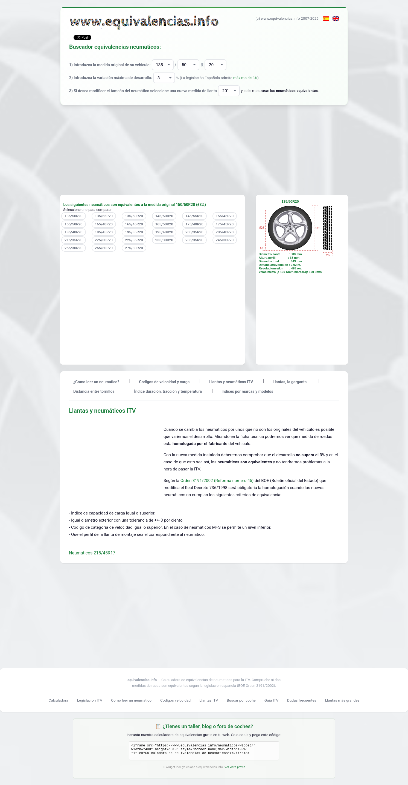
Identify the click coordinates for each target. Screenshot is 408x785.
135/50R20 (74, 216)
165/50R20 (164, 224)
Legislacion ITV (89, 700)
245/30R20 (225, 240)
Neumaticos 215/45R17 (92, 553)
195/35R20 (134, 232)
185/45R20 (104, 232)
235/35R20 (194, 240)
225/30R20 (104, 240)
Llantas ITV (208, 700)
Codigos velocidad (175, 700)
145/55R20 (194, 216)
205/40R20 (225, 232)
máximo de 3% (245, 77)
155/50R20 (74, 224)
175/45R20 (225, 224)
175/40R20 (194, 224)
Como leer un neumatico (131, 700)
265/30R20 (104, 248)
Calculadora (58, 700)
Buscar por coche (241, 700)
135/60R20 (134, 216)
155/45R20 (225, 216)
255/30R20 (74, 248)
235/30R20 (164, 240)
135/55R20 (104, 216)
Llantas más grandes (342, 700)
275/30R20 (134, 248)
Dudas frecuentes (301, 700)
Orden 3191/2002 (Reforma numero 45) (217, 480)
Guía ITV (271, 700)
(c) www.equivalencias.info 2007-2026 (287, 18)
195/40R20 (164, 232)
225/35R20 (134, 240)
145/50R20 (164, 216)
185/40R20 (74, 232)
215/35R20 (74, 240)
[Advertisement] (204, 150)
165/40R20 (104, 224)
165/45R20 (134, 224)
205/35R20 (194, 232)
